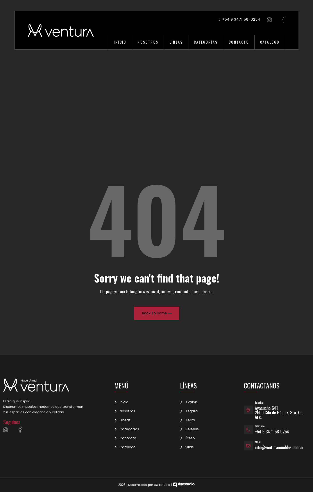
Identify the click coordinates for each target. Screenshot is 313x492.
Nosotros (148, 42)
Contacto (239, 42)
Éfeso (190, 438)
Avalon (191, 402)
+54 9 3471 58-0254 (239, 19)
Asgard (191, 411)
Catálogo (270, 42)
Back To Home (157, 313)
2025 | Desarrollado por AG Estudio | (156, 485)
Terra (190, 420)
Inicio (120, 42)
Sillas (189, 447)
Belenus (192, 429)
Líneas (176, 42)
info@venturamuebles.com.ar (279, 447)
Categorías (206, 42)
